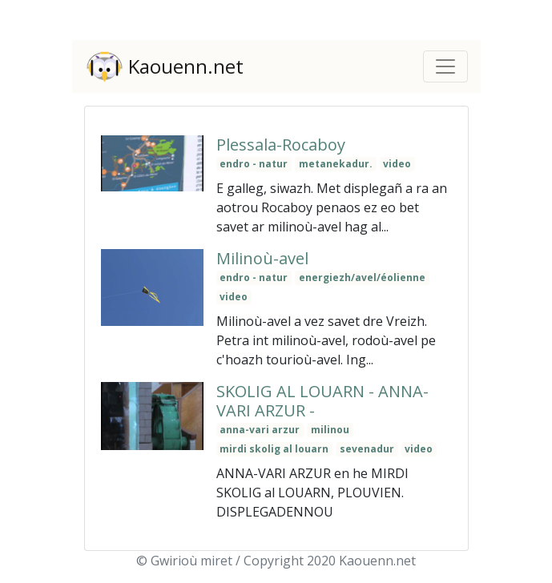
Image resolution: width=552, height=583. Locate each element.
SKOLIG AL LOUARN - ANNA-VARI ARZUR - (322, 400)
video (397, 164)
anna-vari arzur (260, 429)
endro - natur (254, 164)
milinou (330, 429)
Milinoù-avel (262, 258)
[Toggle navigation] (445, 66)
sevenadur (367, 449)
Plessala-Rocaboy (280, 144)
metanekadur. (336, 164)
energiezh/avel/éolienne (362, 277)
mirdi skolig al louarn (274, 449)
